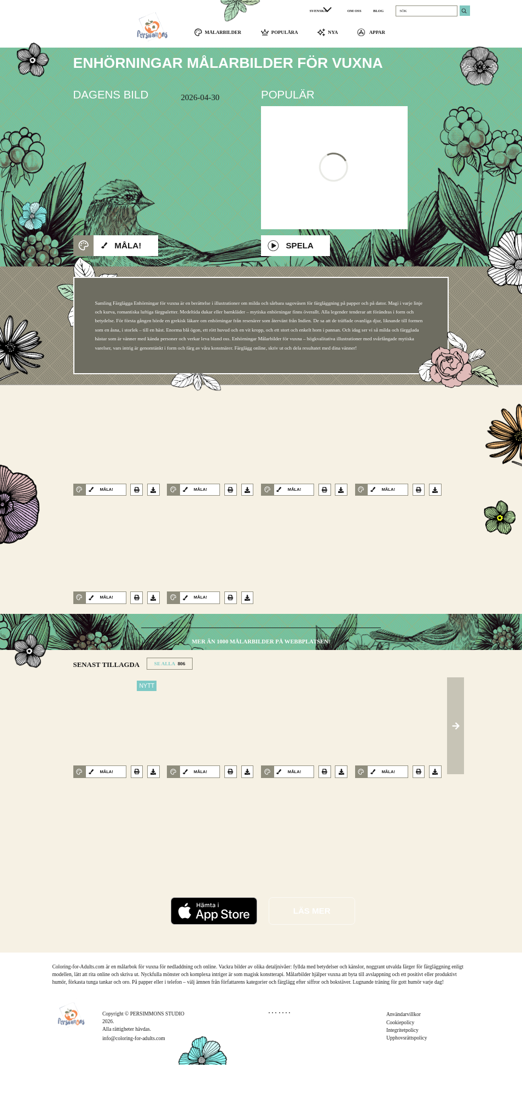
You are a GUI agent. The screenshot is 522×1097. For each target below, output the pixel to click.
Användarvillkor (403, 1047)
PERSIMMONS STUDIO (157, 1046)
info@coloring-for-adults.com (133, 1071)
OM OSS (354, 11)
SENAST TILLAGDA (106, 697)
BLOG (378, 11)
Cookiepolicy (400, 1055)
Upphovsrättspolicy (406, 1070)
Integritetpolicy (402, 1063)
